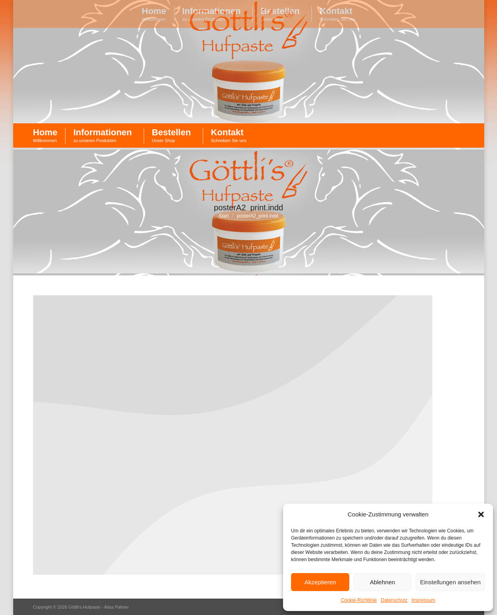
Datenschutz (394, 600)
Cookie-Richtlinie (359, 600)
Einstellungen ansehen (450, 582)
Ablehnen (382, 582)
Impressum (423, 600)
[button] (481, 514)
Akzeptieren (320, 582)
